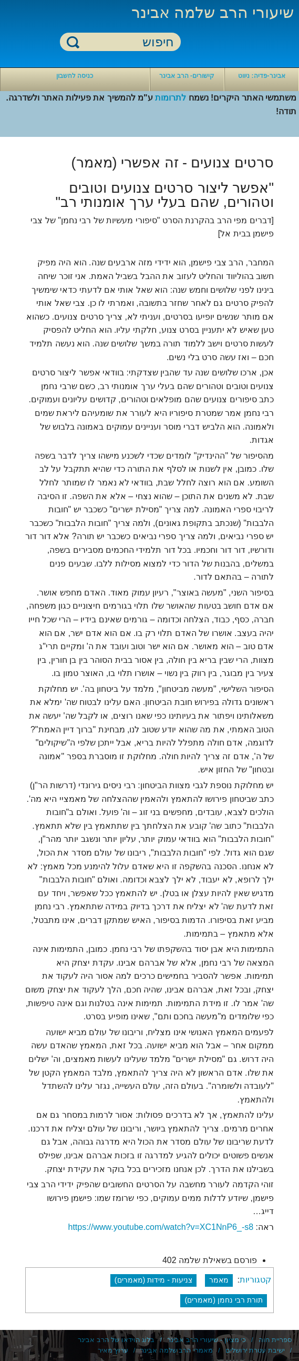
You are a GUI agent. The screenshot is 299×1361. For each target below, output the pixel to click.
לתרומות (170, 97)
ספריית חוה (275, 1340)
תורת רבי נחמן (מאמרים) (223, 1300)
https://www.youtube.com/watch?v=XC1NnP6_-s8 (160, 1227)
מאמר (219, 1280)
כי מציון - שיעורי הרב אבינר (206, 1340)
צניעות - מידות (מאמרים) (153, 1280)
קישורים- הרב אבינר (186, 76)
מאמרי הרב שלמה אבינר (176, 1350)
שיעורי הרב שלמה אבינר (212, 12)
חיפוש (73, 41)
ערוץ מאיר (113, 1350)
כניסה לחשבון (74, 76)
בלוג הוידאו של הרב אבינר (116, 1340)
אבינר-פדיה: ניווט (261, 76)
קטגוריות (255, 1279)
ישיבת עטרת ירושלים (255, 1350)
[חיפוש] (126, 42)
